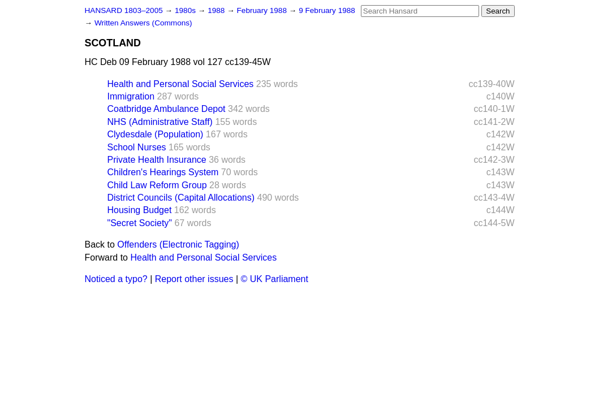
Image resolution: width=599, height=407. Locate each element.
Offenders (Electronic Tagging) (178, 244)
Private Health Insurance (156, 159)
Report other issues (194, 279)
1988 (217, 10)
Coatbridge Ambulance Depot (166, 109)
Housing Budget (139, 210)
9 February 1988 (327, 10)
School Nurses (136, 147)
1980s (186, 10)
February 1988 (263, 10)
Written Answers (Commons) (143, 23)
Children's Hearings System (163, 172)
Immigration (131, 96)
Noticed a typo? (116, 279)
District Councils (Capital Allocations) (181, 197)
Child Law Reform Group (157, 185)
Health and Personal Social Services (180, 84)
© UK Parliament (274, 279)
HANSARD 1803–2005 (124, 10)
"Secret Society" (140, 223)
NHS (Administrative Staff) (160, 122)
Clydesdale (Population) (155, 134)
